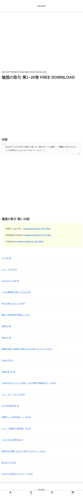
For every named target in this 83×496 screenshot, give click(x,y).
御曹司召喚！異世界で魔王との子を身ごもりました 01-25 (27, 349)
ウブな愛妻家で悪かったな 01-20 (16, 292)
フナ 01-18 (6, 258)
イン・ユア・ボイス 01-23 (13, 394)
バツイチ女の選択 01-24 (12, 440)
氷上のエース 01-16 (10, 281)
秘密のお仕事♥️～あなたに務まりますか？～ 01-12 (23, 451)
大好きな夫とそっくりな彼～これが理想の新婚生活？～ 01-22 (29, 383)
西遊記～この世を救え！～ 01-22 (16, 417)
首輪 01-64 (6, 326)
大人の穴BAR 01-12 (10, 406)
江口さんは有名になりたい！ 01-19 (17, 474)
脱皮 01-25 (6, 338)
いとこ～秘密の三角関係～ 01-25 (16, 428)
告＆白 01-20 (7, 360)
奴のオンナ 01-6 (9, 463)
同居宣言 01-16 (8, 372)
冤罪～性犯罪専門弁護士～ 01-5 (16, 315)
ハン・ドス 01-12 (9, 269)
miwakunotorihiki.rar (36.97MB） (37, 229)
